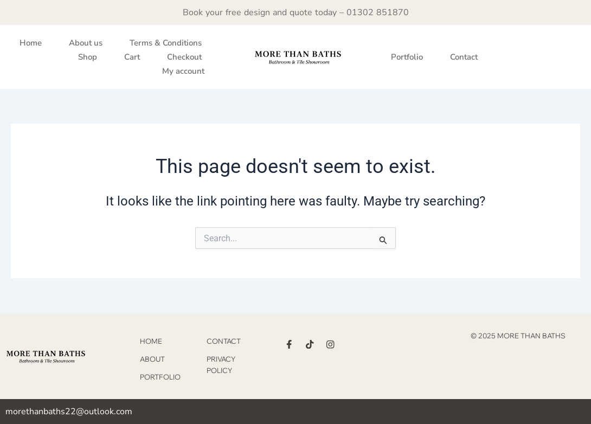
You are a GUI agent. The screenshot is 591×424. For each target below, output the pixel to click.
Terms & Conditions (166, 42)
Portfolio (407, 57)
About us (85, 42)
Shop (87, 57)
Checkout (184, 57)
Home (31, 42)
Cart (132, 57)
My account (183, 71)
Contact (464, 57)
